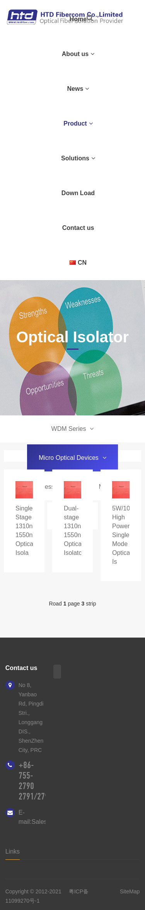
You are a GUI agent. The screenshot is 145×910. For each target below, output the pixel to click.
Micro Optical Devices (72, 457)
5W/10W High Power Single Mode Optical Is (124, 535)
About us (78, 54)
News (78, 88)
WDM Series (72, 428)
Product (77, 123)
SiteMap (130, 891)
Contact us (78, 228)
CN (78, 262)
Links (12, 851)
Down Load (78, 193)
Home (78, 19)
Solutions (78, 158)
